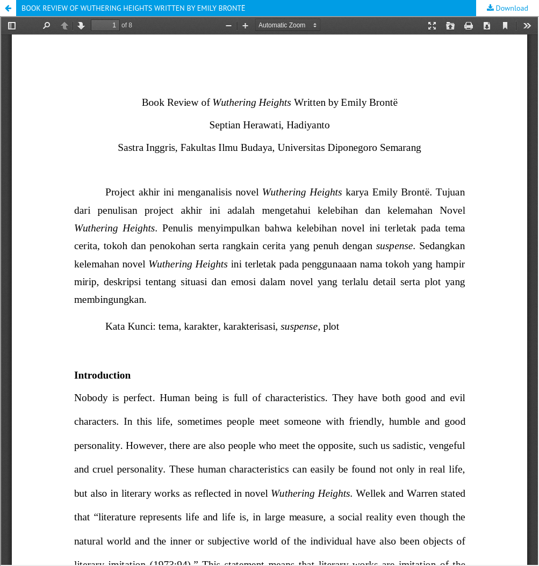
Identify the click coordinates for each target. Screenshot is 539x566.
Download (511, 8)
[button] (8, 8)
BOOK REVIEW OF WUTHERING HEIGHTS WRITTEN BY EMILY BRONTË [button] (133, 8)
